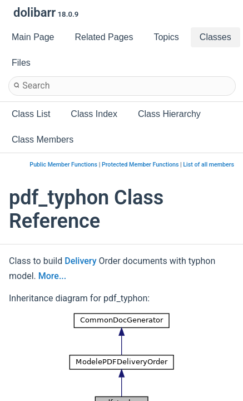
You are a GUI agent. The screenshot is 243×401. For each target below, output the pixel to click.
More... (52, 276)
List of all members (208, 164)
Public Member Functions (63, 164)
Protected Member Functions (140, 164)
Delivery (80, 261)
